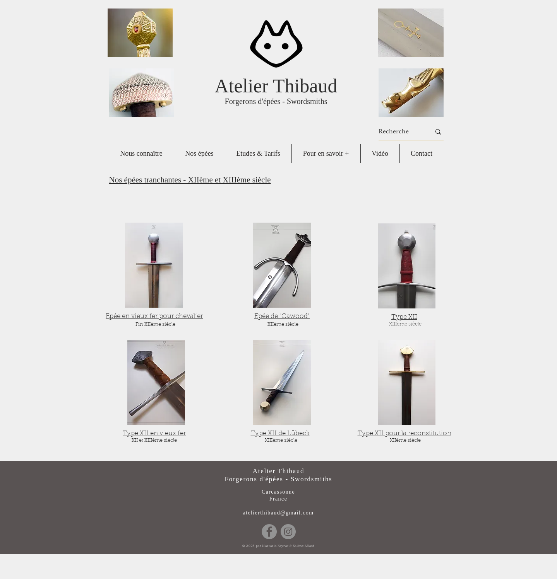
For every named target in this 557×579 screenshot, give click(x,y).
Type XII (404, 317)
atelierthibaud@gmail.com (278, 513)
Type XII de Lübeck (280, 433)
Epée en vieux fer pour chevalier (154, 316)
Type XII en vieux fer (154, 433)
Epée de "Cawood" (282, 316)
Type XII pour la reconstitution (404, 433)
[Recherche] (399, 131)
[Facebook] (269, 531)
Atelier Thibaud (275, 86)
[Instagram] (288, 531)
